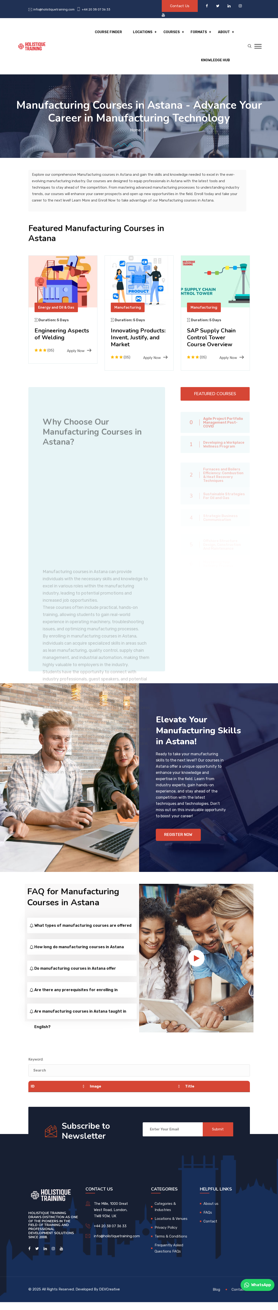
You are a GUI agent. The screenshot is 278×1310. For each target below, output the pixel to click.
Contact (210, 1229)
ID (33, 1094)
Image (95, 1094)
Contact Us (179, 6)
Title (189, 1094)
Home (135, 131)
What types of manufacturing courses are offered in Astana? (82, 936)
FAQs (207, 1220)
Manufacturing (127, 308)
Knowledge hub (215, 61)
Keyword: (35, 1067)
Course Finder (109, 32)
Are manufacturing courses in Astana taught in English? (80, 1022)
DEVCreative (109, 1297)
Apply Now (79, 352)
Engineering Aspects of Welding (63, 335)
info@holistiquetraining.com (54, 9)
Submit (218, 1137)
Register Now (178, 842)
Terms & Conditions (171, 1244)
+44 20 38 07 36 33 (96, 9)
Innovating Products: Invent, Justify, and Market (139, 338)
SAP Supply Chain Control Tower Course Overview (212, 338)
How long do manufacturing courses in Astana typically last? (79, 958)
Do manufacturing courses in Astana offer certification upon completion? (75, 979)
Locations (143, 32)
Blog (216, 1297)
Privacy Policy (166, 1235)
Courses (172, 32)
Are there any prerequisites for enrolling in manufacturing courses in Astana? (76, 1000)
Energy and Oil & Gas (56, 308)
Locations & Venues (171, 1226)
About (224, 32)
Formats (199, 32)
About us (210, 1211)
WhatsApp (257, 1285)
